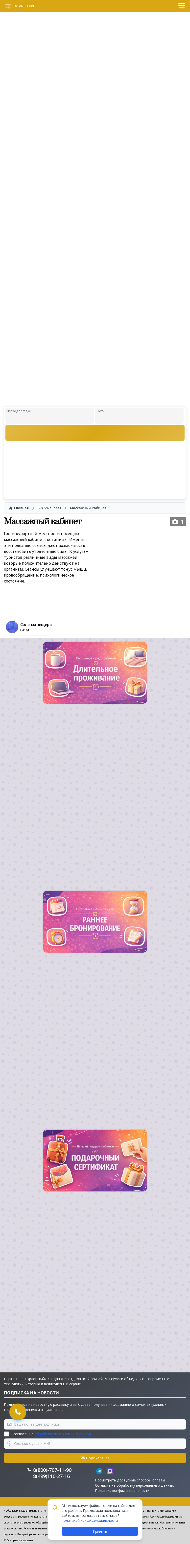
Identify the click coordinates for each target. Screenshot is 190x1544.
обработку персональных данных (63, 1434)
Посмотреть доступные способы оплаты (130, 1480)
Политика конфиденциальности (122, 1490)
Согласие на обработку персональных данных (134, 1485)
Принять (100, 1531)
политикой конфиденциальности (90, 1520)
